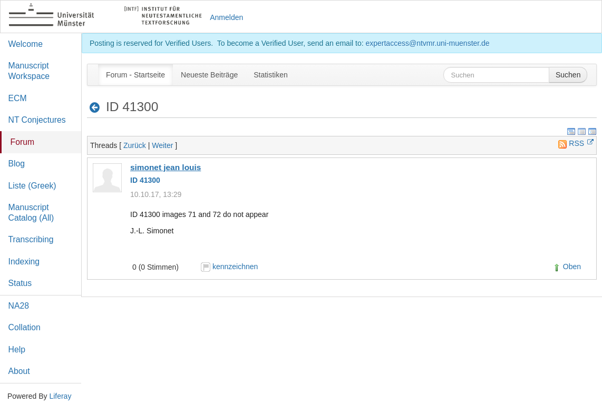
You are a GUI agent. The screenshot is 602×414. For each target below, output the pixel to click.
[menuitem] (135, 74)
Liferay (60, 396)
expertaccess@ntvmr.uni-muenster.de (427, 43)
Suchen (568, 75)
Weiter (162, 145)
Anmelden (226, 17)
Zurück (134, 145)
